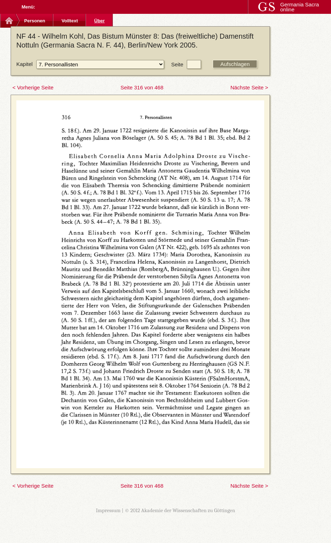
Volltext (69, 20)
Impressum (108, 510)
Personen (34, 20)
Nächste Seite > (249, 87)
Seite (177, 64)
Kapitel (24, 64)
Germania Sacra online (299, 6)
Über (99, 20)
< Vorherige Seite (33, 87)
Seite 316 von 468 (141, 87)
